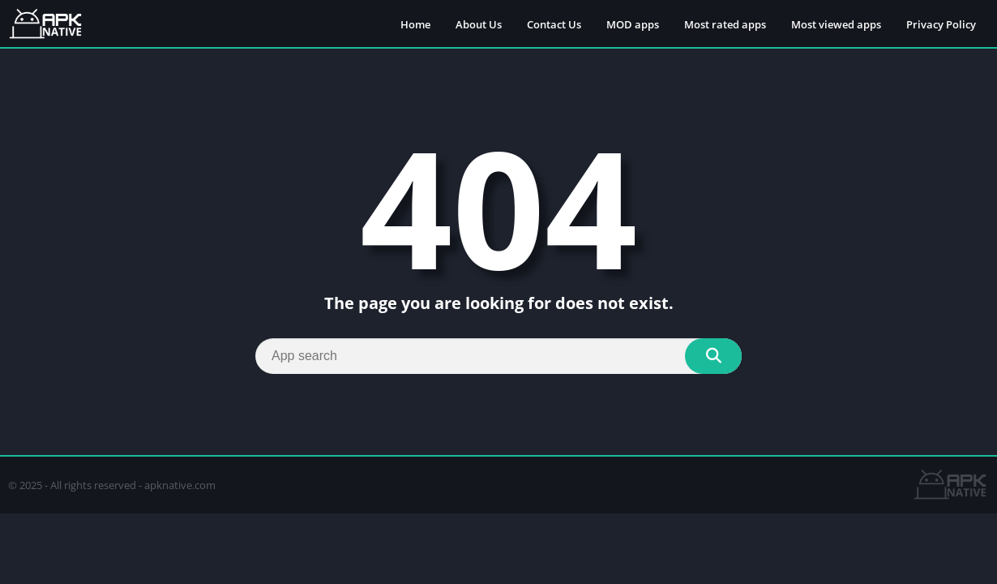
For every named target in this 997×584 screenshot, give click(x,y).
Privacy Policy (941, 24)
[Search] (498, 356)
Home (415, 24)
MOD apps (632, 24)
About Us (479, 24)
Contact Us (554, 24)
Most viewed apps (836, 24)
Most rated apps (725, 24)
